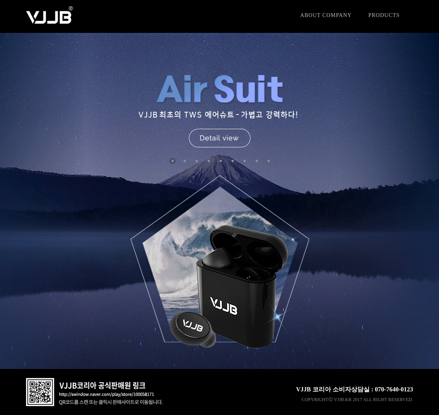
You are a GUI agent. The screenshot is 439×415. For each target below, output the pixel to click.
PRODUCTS (384, 15)
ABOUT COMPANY (326, 15)
